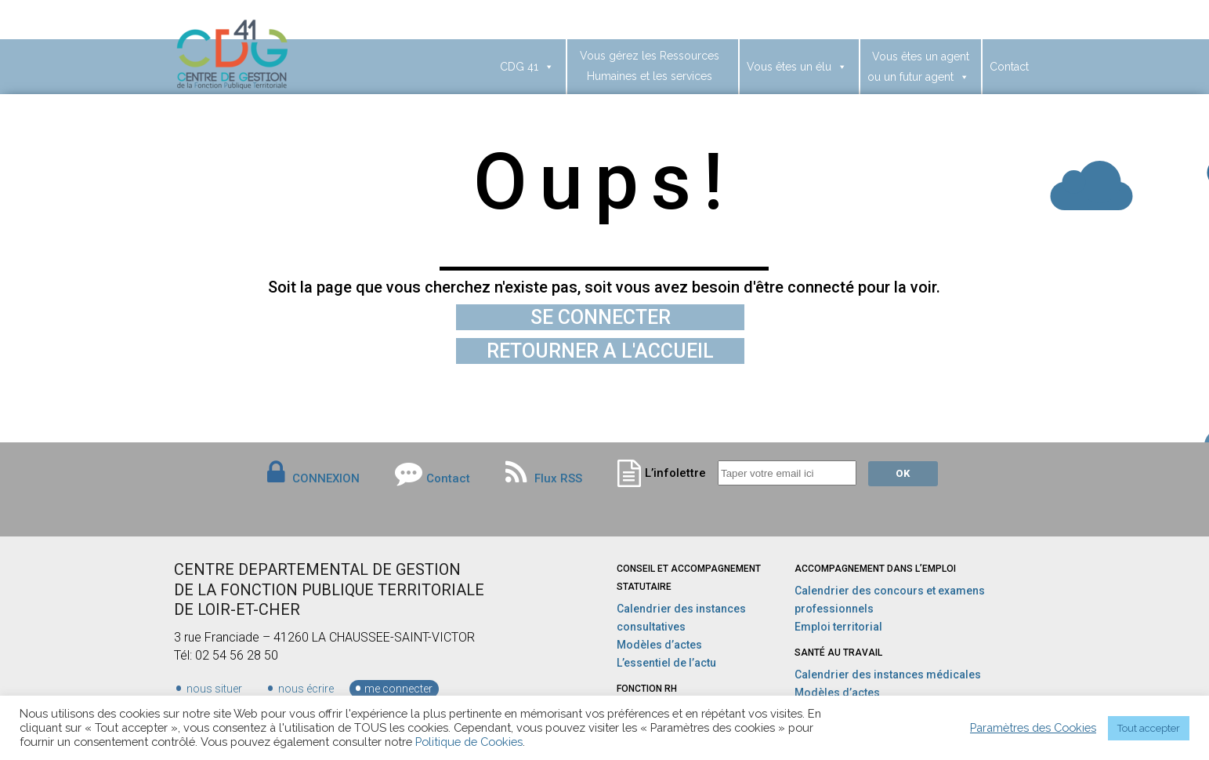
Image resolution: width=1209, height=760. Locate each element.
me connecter (398, 688)
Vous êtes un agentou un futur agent (918, 66)
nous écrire (306, 688)
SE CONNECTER (600, 317)
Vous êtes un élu (797, 66)
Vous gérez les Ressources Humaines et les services (649, 65)
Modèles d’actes (659, 644)
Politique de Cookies (469, 741)
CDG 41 (527, 66)
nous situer (214, 688)
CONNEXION (326, 478)
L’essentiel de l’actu (666, 662)
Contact (1009, 66)
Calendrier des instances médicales (888, 674)
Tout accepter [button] (1148, 728)
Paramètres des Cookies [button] (1033, 727)
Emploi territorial (838, 626)
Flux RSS (543, 478)
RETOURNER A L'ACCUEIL (600, 351)
